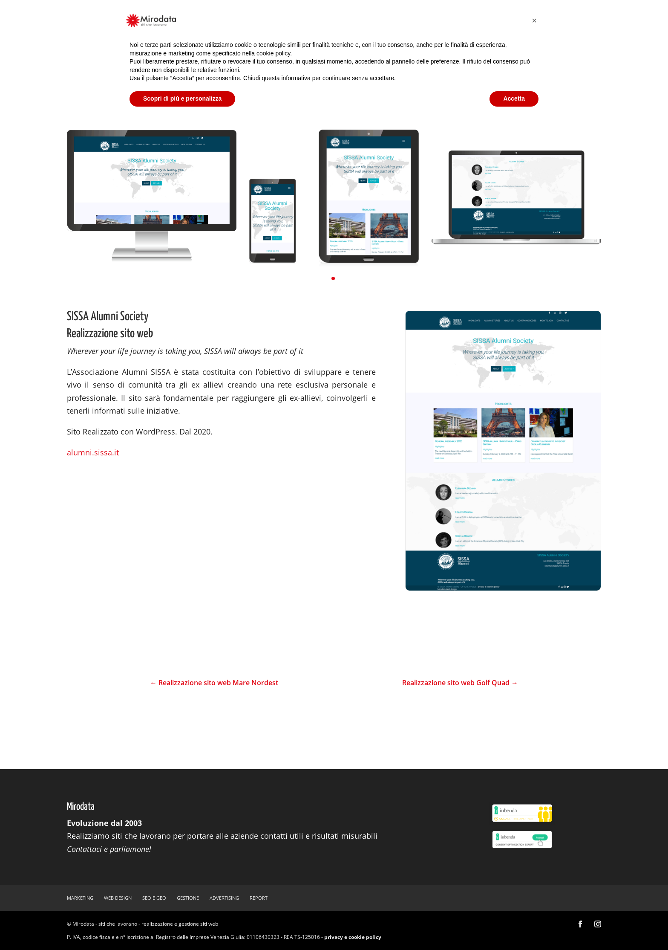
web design (118, 898)
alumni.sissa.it (93, 452)
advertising (224, 898)
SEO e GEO (154, 898)
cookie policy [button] (273, 53)
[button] (333, 278)
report (259, 898)
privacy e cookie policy (352, 937)
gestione (188, 898)
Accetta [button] (514, 98)
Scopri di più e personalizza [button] (182, 98)
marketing (80, 898)
